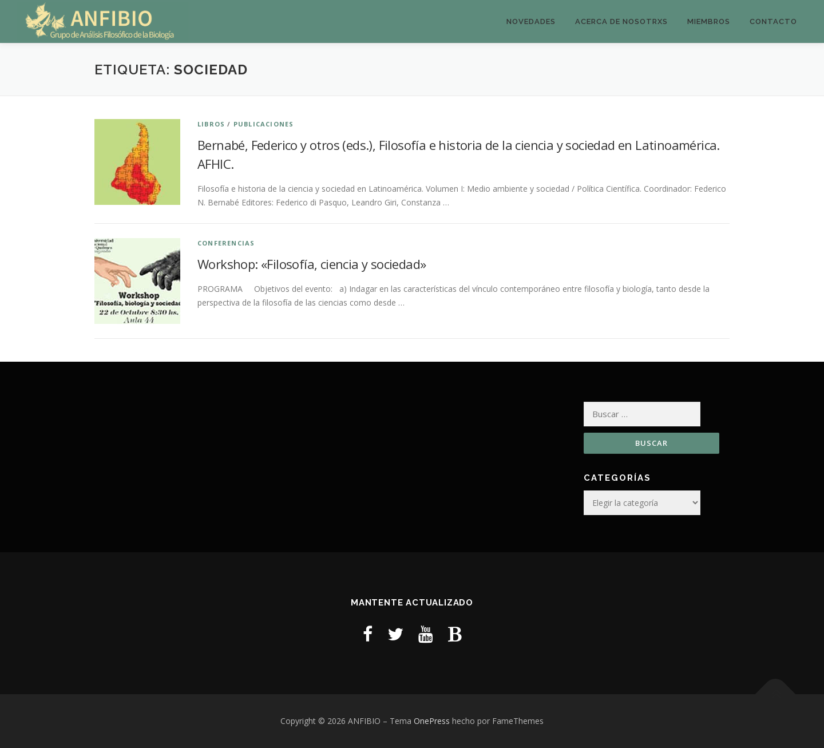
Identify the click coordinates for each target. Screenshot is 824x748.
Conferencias (226, 243)
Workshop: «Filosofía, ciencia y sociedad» (311, 263)
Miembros (708, 21)
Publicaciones (263, 124)
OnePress (432, 720)
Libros (211, 124)
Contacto (773, 21)
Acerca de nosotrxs (621, 21)
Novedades (531, 21)
